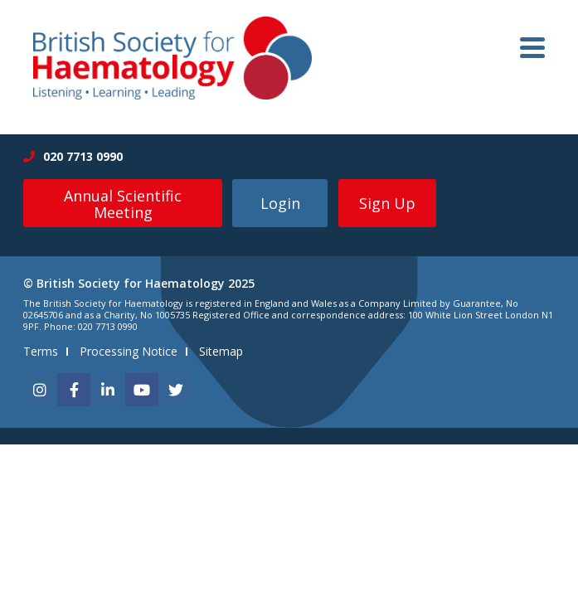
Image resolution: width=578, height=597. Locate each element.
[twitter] (175, 389)
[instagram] (39, 389)
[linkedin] (107, 389)
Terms (40, 351)
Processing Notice (128, 351)
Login (280, 203)
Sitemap (221, 351)
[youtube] (141, 389)
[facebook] (73, 389)
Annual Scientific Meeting (123, 204)
